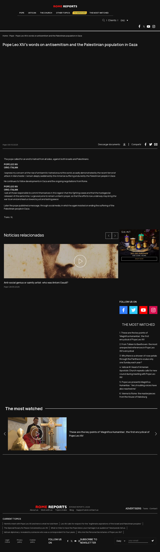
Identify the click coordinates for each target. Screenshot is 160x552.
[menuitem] (123, 20)
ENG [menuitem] (123, 20)
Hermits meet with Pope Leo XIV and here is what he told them (31, 523)
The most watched (99, 12)
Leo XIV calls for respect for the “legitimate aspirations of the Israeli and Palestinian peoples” (101, 523)
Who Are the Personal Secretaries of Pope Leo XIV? (100, 532)
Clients (112, 20)
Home (5, 35)
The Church (46, 12)
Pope (21, 12)
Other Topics (63, 12)
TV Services (80, 12)
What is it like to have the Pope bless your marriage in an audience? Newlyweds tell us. (88, 528)
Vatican (32, 12)
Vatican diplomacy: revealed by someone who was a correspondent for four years (39, 532)
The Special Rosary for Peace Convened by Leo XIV (26, 528)
